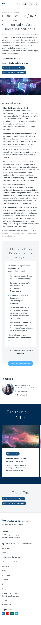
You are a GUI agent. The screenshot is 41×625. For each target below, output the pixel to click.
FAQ (3, 584)
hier (9, 340)
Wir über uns (6, 575)
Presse (4, 571)
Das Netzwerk (7, 548)
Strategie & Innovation (19, 62)
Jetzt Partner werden (20, 363)
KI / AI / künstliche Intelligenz (13, 68)
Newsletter (6, 566)
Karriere (5, 579)
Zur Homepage (11, 4)
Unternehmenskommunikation (14, 72)
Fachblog (5, 553)
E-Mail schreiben (22, 395)
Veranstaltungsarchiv (9, 561)
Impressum (6, 600)
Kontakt (4, 589)
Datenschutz (6, 605)
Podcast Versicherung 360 (11, 557)
